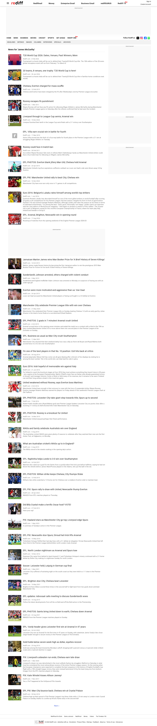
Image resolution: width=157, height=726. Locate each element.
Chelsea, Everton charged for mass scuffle (43, 86)
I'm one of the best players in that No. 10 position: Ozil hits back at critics (58, 351)
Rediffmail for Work (56, 716)
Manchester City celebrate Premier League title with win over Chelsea (57, 305)
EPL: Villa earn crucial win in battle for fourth (44, 132)
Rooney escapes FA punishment (38, 101)
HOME (9, 38)
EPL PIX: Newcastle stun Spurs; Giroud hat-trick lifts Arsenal (52, 535)
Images (29, 42)
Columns (37, 42)
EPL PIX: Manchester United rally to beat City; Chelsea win (51, 177)
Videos (92, 716)
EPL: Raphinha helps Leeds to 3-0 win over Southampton (50, 459)
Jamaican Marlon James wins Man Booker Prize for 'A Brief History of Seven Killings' (64, 259)
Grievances (119, 722)
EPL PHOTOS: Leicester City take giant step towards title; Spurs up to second (60, 398)
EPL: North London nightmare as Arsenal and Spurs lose (50, 550)
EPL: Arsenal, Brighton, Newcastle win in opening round (49, 215)
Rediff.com (53, 722)
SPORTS (51, 38)
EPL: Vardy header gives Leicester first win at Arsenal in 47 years (54, 627)
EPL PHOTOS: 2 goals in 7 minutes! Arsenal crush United (50, 320)
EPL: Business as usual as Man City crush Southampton (50, 336)
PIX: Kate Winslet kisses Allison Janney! (42, 675)
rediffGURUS (106, 3)
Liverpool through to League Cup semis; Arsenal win (48, 116)
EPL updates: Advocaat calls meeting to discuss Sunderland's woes (55, 596)
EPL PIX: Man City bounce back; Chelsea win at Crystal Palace (53, 690)
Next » (56, 706)
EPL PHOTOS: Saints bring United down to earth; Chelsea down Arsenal (57, 611)
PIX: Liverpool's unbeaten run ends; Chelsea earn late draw (51, 657)
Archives (67, 42)
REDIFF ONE (71, 38)
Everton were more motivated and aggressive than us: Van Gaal (54, 290)
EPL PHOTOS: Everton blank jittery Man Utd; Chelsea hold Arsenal (54, 162)
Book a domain (68, 716)
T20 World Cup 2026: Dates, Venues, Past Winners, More (50, 55)
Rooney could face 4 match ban (38, 147)
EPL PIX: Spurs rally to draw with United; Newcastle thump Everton (55, 489)
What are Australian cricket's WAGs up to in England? (48, 443)
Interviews (47, 42)
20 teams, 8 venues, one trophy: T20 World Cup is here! (49, 70)
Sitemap (89, 722)
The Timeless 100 (101, 716)
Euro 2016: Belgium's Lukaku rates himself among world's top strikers (56, 193)
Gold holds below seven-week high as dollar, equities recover (52, 642)
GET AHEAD (60, 38)
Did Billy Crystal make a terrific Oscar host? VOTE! (47, 504)
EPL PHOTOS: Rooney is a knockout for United (45, 413)
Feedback (96, 722)
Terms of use (111, 722)
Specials (57, 42)
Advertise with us (63, 722)
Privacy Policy (81, 722)
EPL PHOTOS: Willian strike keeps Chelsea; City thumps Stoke (53, 474)
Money (51, 3)
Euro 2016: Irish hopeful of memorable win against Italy (49, 366)
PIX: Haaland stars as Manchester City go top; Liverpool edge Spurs (55, 520)
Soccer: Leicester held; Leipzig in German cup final (47, 566)
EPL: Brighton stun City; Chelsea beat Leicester (45, 581)
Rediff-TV (122, 3)
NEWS (16, 38)
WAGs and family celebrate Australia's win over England (50, 428)
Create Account (146, 4)
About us (102, 722)
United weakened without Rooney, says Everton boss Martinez (53, 382)
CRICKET (42, 38)
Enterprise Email (68, 3)
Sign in (149, 1)
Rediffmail (37, 3)
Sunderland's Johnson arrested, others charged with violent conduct (55, 275)
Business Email (87, 3)
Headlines (11, 42)
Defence (20, 42)
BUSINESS (24, 38)
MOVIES (33, 38)
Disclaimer (72, 722)
